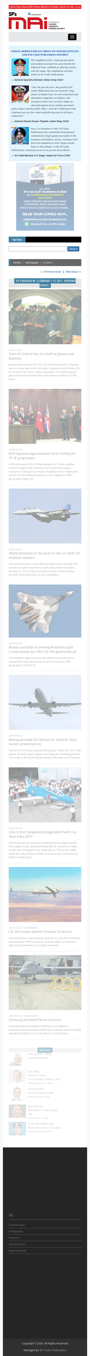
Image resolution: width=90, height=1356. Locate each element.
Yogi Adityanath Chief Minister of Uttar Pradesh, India (43, 1107)
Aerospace (31, 262)
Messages (45, 1049)
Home (17, 262)
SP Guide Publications (53, 1350)
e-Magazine (16, 1230)
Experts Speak (17, 1249)
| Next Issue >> (72, 272)
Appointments (17, 1242)
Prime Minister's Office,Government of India (39, 1053)
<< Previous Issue (51, 272)
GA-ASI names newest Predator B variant (40, 930)
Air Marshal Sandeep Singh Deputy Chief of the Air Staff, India (44, 1123)
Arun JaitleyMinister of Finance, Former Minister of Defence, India (44, 1073)
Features (14, 1236)
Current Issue (17, 1223)
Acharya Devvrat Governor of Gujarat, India (40, 1088)
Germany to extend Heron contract (35, 1018)
